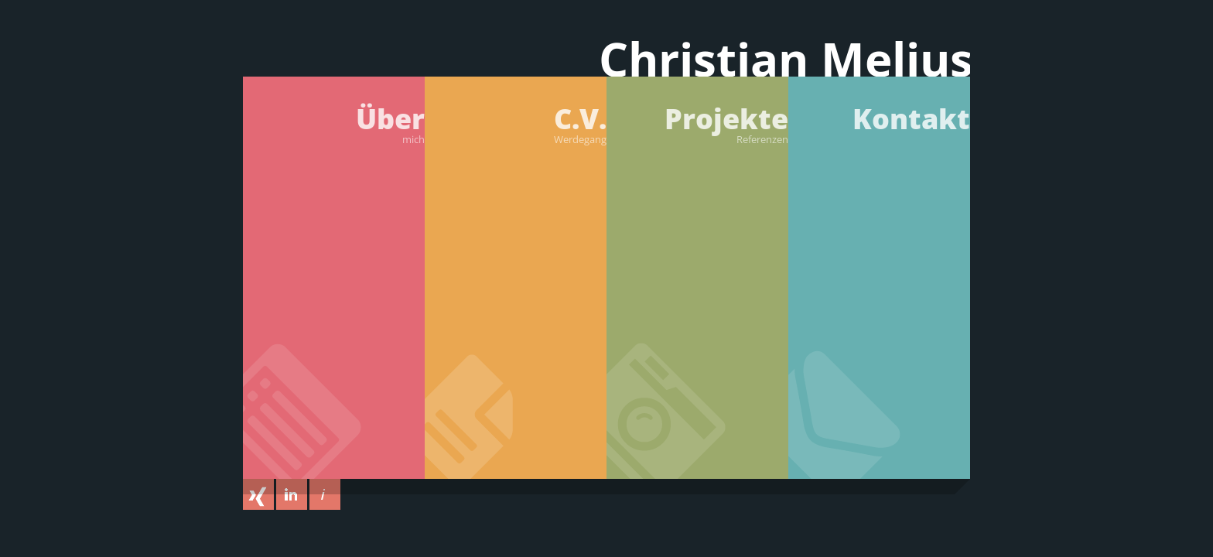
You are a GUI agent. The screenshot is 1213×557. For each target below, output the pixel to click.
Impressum (324, 494)
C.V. (515, 123)
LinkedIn (291, 494)
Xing (258, 494)
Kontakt (911, 119)
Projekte (697, 123)
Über (334, 123)
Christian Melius (786, 62)
